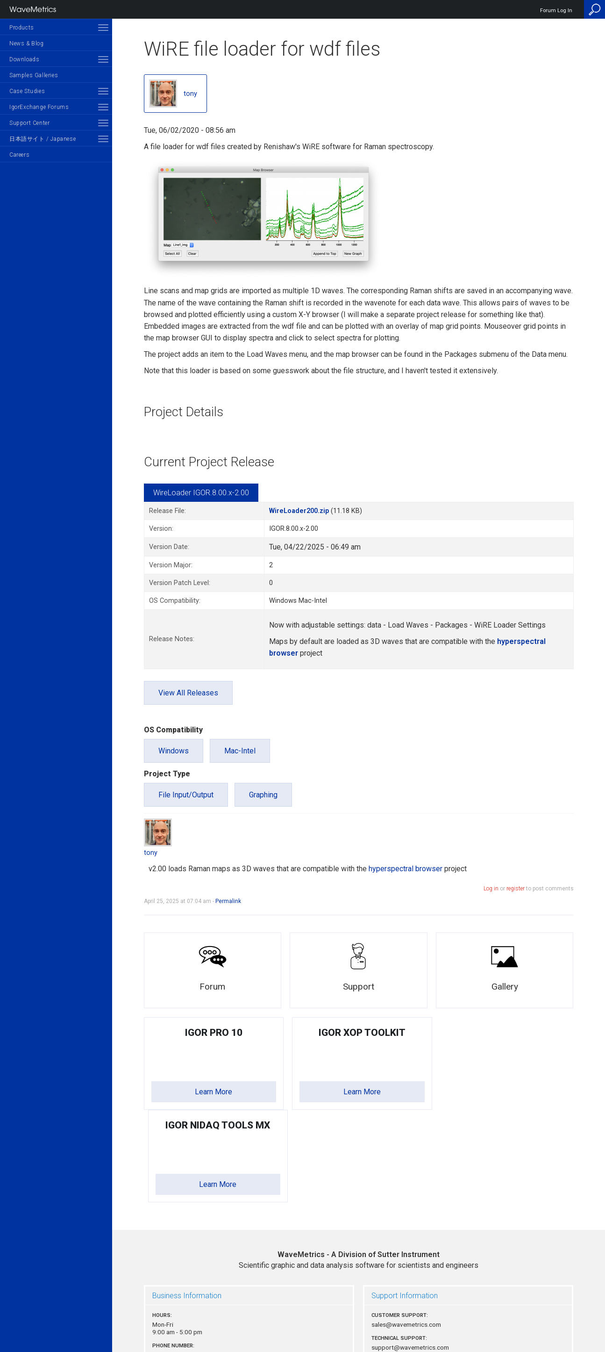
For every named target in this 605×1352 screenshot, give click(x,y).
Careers (19, 155)
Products (21, 27)
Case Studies (27, 91)
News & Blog (26, 43)
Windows (173, 750)
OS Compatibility (173, 729)
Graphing (263, 794)
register (515, 888)
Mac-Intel (240, 750)
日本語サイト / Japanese (42, 139)
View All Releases (188, 692)
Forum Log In (556, 10)
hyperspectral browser (405, 868)
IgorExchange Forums (39, 107)
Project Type (167, 773)
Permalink (228, 901)
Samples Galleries (33, 75)
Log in (491, 888)
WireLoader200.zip (299, 511)
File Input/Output (186, 794)
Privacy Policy (358, 1312)
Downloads (24, 59)
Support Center (29, 123)
